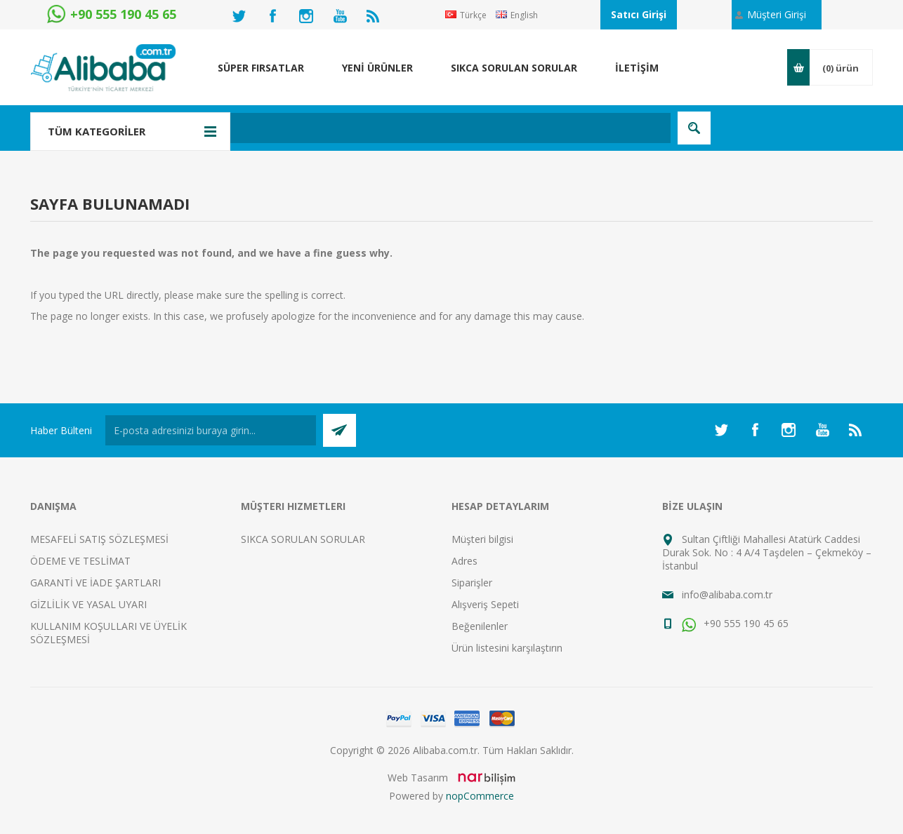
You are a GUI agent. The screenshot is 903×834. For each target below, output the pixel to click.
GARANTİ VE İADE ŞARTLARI (95, 582)
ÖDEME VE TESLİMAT (80, 560)
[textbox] (377, 128)
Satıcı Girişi (638, 14)
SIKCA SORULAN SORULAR (303, 539)
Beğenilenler (480, 626)
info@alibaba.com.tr (727, 594)
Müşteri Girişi (776, 14)
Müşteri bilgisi (482, 539)
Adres (464, 560)
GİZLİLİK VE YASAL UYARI (88, 604)
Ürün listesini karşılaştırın (507, 647)
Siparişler (472, 582)
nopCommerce (480, 795)
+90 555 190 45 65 (735, 623)
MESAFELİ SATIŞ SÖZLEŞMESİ (99, 539)
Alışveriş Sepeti (485, 604)
